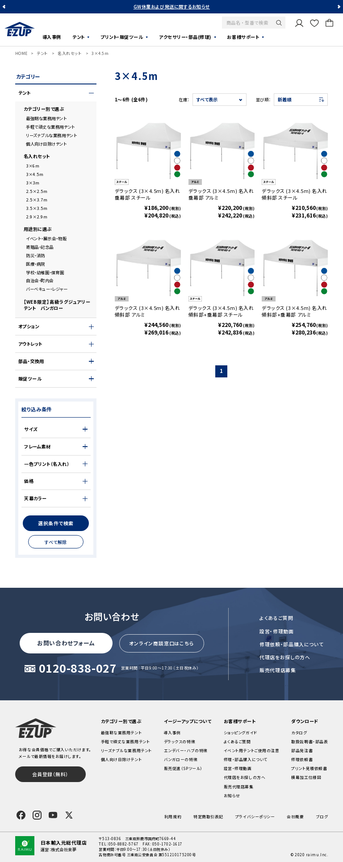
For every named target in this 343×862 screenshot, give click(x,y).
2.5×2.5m (36, 191)
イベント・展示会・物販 (46, 238)
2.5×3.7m (36, 200)
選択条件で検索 (56, 523)
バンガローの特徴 (180, 759)
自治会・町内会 (40, 280)
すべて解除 (56, 542)
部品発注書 (302, 750)
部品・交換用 (31, 361)
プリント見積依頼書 (309, 768)
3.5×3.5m (36, 208)
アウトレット (30, 344)
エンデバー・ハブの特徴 (186, 750)
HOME (21, 53)
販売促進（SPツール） (183, 768)
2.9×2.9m (36, 216)
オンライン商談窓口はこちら (161, 643)
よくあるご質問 (276, 617)
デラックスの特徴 (179, 742)
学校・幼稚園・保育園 (45, 272)
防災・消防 (35, 255)
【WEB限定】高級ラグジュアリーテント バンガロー (57, 305)
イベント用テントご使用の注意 (252, 750)
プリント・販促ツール (121, 36)
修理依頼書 (302, 759)
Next (339, 7)
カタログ (299, 733)
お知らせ (232, 796)
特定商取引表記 (208, 817)
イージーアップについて (188, 721)
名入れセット (69, 53)
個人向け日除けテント (46, 144)
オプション (28, 326)
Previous (4, 7)
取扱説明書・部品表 (309, 742)
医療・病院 (35, 264)
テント (78, 36)
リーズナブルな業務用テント (51, 135)
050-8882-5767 (124, 843)
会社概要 (295, 817)
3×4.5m (100, 53)
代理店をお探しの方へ (284, 657)
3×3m (32, 183)
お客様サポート (243, 36)
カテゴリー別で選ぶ (44, 109)
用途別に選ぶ (38, 229)
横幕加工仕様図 (306, 777)
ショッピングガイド (240, 733)
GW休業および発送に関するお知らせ (172, 6)
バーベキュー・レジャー (46, 289)
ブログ (322, 817)
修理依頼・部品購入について (291, 644)
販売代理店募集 (277, 670)
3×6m (32, 166)
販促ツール (30, 379)
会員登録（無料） (50, 774)
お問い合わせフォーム (66, 643)
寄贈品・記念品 (40, 247)
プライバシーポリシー (255, 817)
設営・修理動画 (276, 631)
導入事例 (51, 36)
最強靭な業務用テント (46, 118)
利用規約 (172, 817)
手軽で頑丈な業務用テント (50, 127)
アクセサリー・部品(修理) (185, 36)
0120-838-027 (78, 668)
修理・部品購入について (246, 759)
